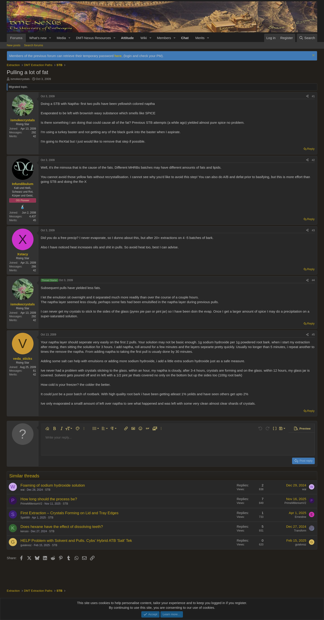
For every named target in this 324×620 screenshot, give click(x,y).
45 (34, 220)
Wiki (143, 38)
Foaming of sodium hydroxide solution (52, 485)
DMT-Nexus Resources (93, 38)
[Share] (307, 96)
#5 (313, 334)
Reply (311, 148)
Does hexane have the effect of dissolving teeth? (61, 527)
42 (34, 136)
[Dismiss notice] (313, 55)
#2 (313, 160)
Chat (185, 38)
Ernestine (300, 517)
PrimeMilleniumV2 (31, 503)
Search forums (33, 45)
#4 (313, 280)
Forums (16, 38)
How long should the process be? (48, 499)
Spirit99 (25, 517)
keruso (24, 531)
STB (47, 489)
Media (61, 38)
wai (22, 489)
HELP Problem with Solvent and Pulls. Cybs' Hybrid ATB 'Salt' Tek (76, 540)
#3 (313, 230)
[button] (50, 38)
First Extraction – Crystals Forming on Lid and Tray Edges (69, 513)
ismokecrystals (20, 79)
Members (164, 38)
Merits (200, 38)
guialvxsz (26, 545)
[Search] (307, 38)
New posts (13, 45)
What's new (38, 38)
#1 (313, 96)
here (118, 56)
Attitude (127, 38)
